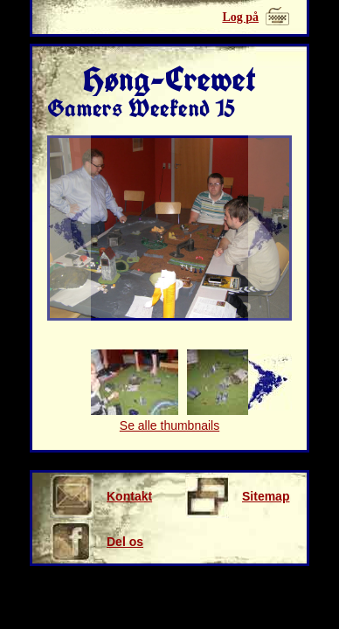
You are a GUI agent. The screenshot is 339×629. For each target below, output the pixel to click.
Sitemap (237, 496)
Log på (240, 17)
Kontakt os (101, 496)
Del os (96, 541)
